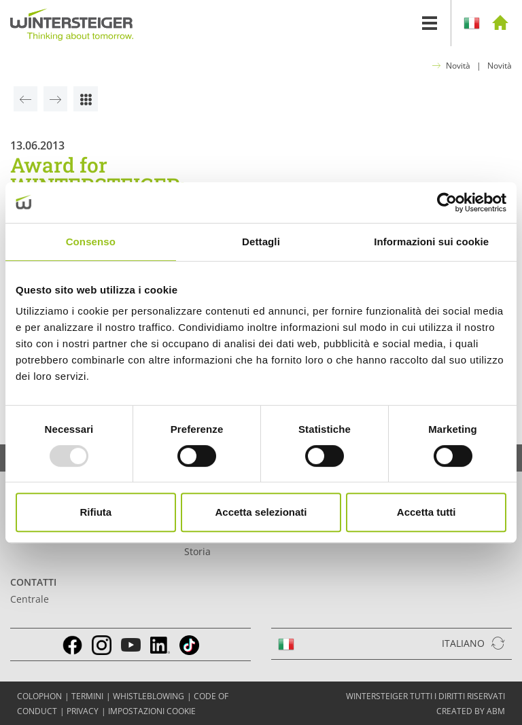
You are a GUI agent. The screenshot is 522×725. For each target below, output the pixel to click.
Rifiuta (95, 512)
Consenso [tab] (91, 241)
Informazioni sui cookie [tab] (431, 241)
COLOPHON (39, 696)
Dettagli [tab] (261, 241)
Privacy (83, 711)
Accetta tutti (426, 512)
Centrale (29, 599)
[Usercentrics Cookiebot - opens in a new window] (446, 202)
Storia (197, 551)
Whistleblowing (148, 696)
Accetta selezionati (261, 512)
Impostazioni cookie (152, 711)
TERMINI (87, 696)
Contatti (33, 582)
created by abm (470, 711)
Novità (458, 65)
